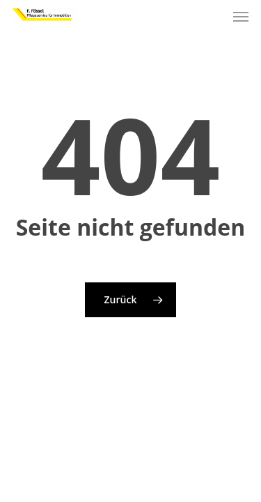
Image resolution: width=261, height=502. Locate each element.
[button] (240, 17)
